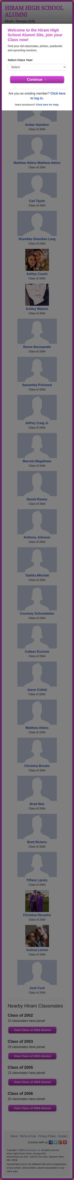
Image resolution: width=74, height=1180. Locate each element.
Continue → (37, 80)
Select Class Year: (20, 60)
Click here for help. (47, 104)
